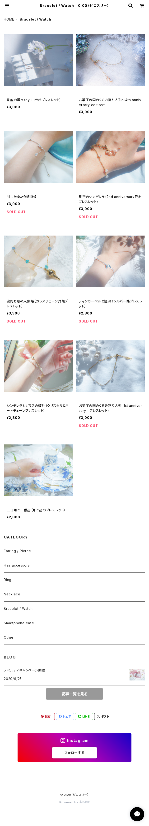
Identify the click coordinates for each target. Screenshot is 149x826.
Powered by (74, 802)
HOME (9, 19)
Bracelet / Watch (18, 609)
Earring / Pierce (17, 551)
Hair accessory (17, 565)
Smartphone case (19, 623)
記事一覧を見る (74, 694)
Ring (7, 580)
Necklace (12, 594)
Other (9, 637)
